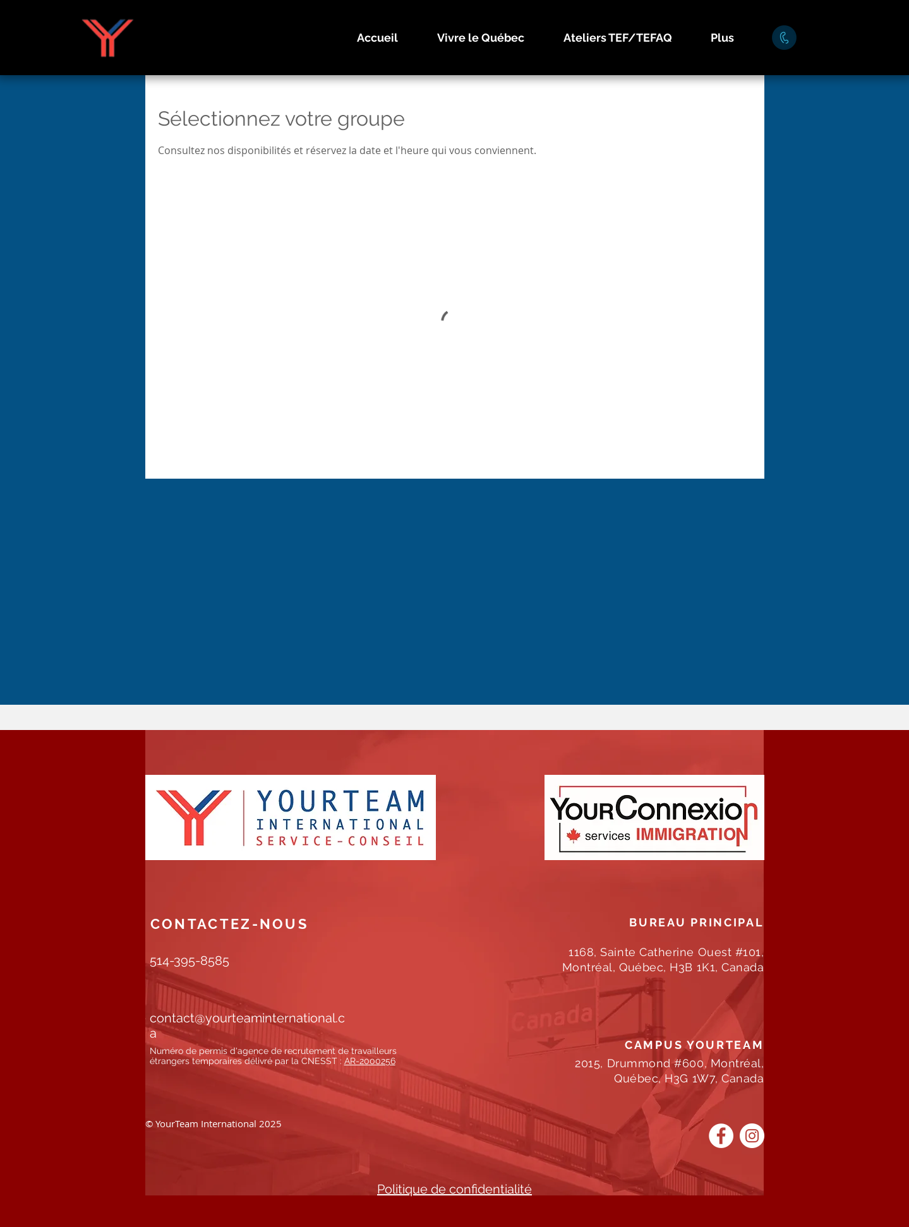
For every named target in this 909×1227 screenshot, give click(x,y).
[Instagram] (752, 1135)
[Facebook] (721, 1135)
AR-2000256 (369, 1061)
